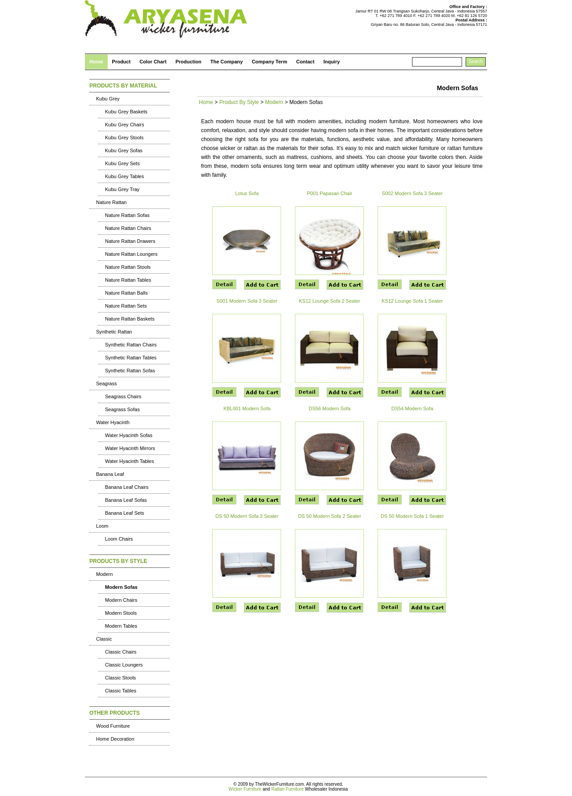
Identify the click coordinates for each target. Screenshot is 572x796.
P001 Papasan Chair (330, 193)
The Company (226, 61)
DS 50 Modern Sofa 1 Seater (412, 516)
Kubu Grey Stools (124, 137)
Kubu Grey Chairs (124, 124)
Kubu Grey (108, 98)
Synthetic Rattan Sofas (130, 370)
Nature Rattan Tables (128, 280)
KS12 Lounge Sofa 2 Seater (329, 301)
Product (121, 61)
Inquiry (332, 61)
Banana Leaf (110, 474)
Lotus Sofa (247, 193)
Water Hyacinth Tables (129, 461)
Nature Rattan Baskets (130, 318)
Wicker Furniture (245, 789)
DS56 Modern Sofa (330, 408)
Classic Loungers (124, 664)
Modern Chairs (121, 600)
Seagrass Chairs (123, 396)
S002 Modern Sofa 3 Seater (412, 193)
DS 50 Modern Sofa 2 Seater (329, 516)
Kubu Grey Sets (122, 163)
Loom (102, 526)
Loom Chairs (119, 539)
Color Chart (153, 61)
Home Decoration (115, 739)
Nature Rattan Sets (126, 305)
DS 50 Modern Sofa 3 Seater (246, 516)
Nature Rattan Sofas (127, 215)
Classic (104, 639)
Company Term (269, 61)
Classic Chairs (120, 651)
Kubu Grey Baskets (126, 111)
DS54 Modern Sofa (412, 408)
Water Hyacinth (113, 422)
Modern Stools (121, 613)
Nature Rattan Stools (128, 267)
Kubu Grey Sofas (124, 150)
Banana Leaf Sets (124, 513)
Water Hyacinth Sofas (128, 435)
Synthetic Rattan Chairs (131, 344)
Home (96, 61)
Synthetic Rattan (114, 331)
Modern (104, 574)
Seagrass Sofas (122, 409)
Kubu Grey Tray (122, 189)
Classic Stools (120, 677)
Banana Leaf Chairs (126, 487)
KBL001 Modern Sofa (246, 408)
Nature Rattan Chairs (128, 228)
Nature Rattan (111, 202)
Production (189, 61)
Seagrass (106, 383)
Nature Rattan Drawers (130, 241)
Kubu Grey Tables (124, 176)
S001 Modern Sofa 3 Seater (246, 301)
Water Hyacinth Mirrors (130, 448)
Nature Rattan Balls (126, 293)
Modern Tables (121, 626)
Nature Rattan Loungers (131, 254)
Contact (305, 61)
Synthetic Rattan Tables (130, 357)
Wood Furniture (113, 726)
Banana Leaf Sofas (126, 500)
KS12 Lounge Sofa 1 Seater (412, 301)
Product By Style (239, 102)
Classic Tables (120, 690)
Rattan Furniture (287, 789)
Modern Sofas (121, 587)
